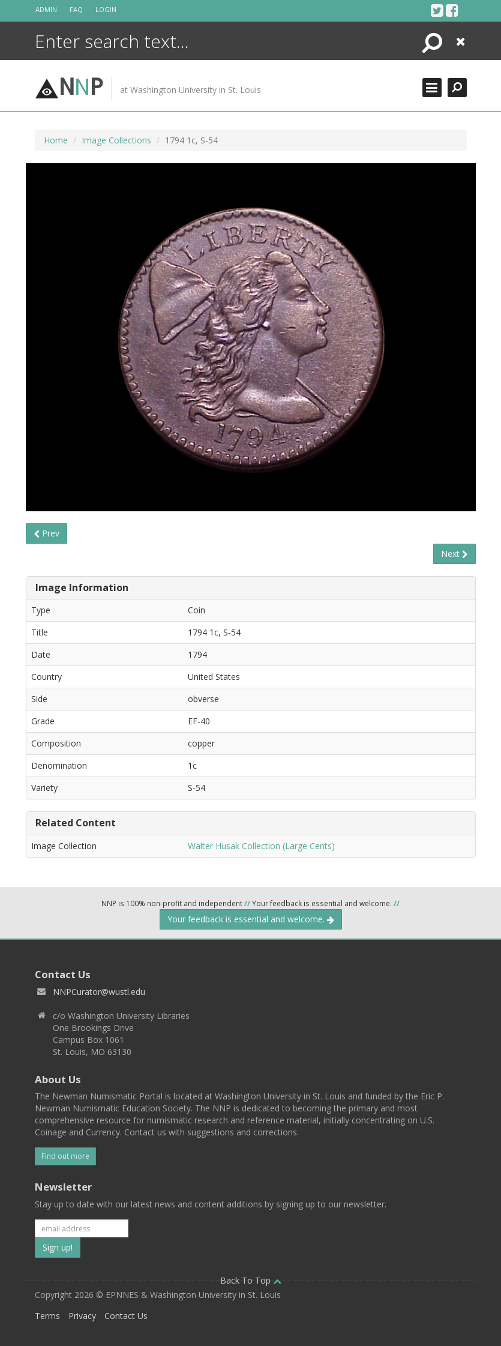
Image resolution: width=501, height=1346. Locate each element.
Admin (46, 9)
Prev (46, 533)
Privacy (82, 1315)
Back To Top (250, 1280)
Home (56, 140)
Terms (47, 1315)
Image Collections (116, 140)
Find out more (65, 1156)
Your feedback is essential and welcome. (250, 919)
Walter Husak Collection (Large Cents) (261, 846)
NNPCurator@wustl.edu (99, 991)
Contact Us (126, 1315)
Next (454, 553)
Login (105, 9)
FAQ (76, 9)
